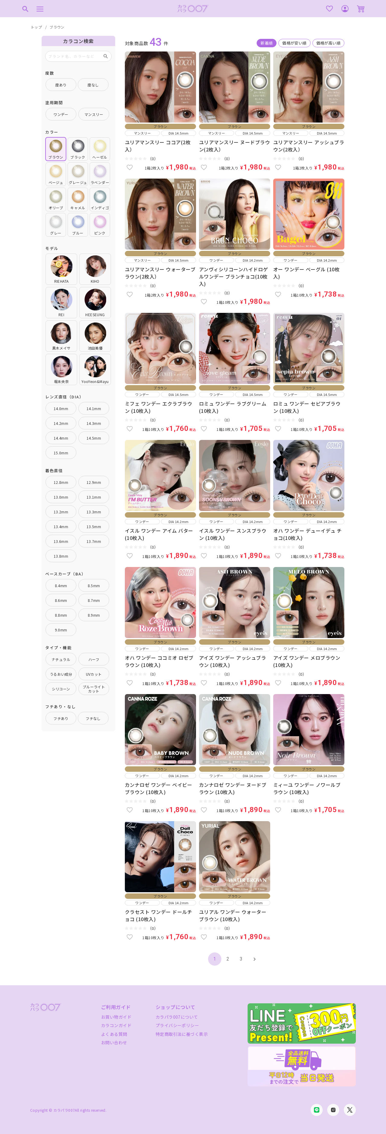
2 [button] (227, 959)
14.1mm (94, 408)
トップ (36, 27)
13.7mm (94, 541)
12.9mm (94, 482)
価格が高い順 (328, 43)
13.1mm (94, 497)
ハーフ (93, 659)
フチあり (60, 718)
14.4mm (61, 438)
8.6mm (61, 600)
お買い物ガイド (116, 1017)
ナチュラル (61, 659)
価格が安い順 (294, 43)
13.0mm (61, 497)
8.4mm (61, 585)
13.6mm (61, 541)
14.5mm (94, 438)
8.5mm (94, 585)
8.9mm (94, 615)
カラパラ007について (177, 1017)
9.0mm (61, 629)
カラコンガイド (116, 1025)
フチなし (93, 718)
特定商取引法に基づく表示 (182, 1034)
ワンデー (60, 114)
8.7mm (94, 600)
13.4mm (61, 526)
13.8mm (61, 556)
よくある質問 (114, 1034)
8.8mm (61, 615)
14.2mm (61, 423)
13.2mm (61, 511)
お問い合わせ (114, 1042)
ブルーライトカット (94, 688)
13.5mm (94, 526)
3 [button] (241, 959)
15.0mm (61, 452)
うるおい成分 (61, 674)
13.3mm (94, 511)
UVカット (94, 674)
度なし (93, 84)
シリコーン (61, 688)
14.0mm (61, 408)
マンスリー (93, 114)
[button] (254, 959)
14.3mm (94, 423)
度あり (60, 84)
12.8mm (61, 482)
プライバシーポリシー (177, 1025)
